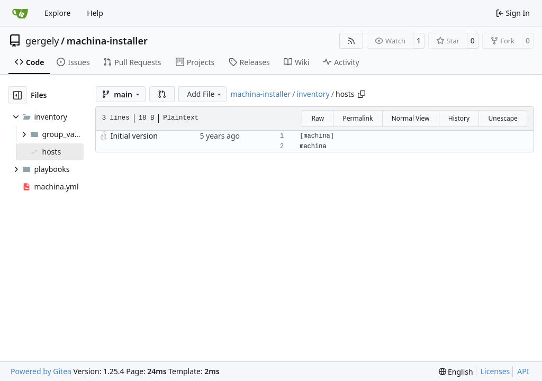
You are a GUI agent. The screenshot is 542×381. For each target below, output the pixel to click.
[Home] (20, 13)
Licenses (495, 371)
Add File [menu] (205, 94)
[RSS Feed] (351, 41)
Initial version (134, 136)
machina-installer (107, 40)
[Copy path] (361, 94)
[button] (162, 94)
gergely (42, 40)
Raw (317, 118)
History (458, 118)
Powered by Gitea (41, 371)
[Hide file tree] (17, 95)
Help (95, 13)
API (523, 371)
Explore (57, 13)
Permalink (357, 118)
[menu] (456, 372)
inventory (312, 94)
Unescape (502, 118)
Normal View (411, 118)
